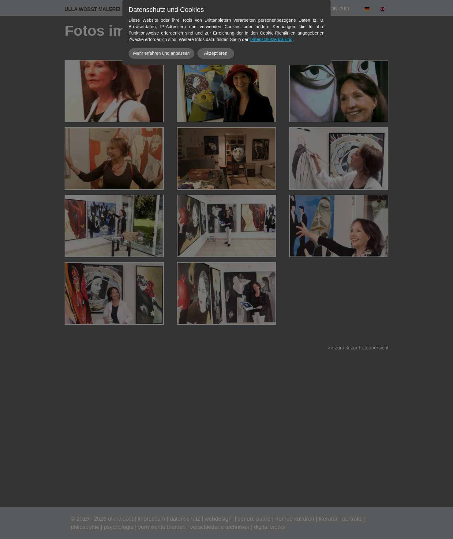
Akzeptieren (215, 53)
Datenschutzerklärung (271, 39)
